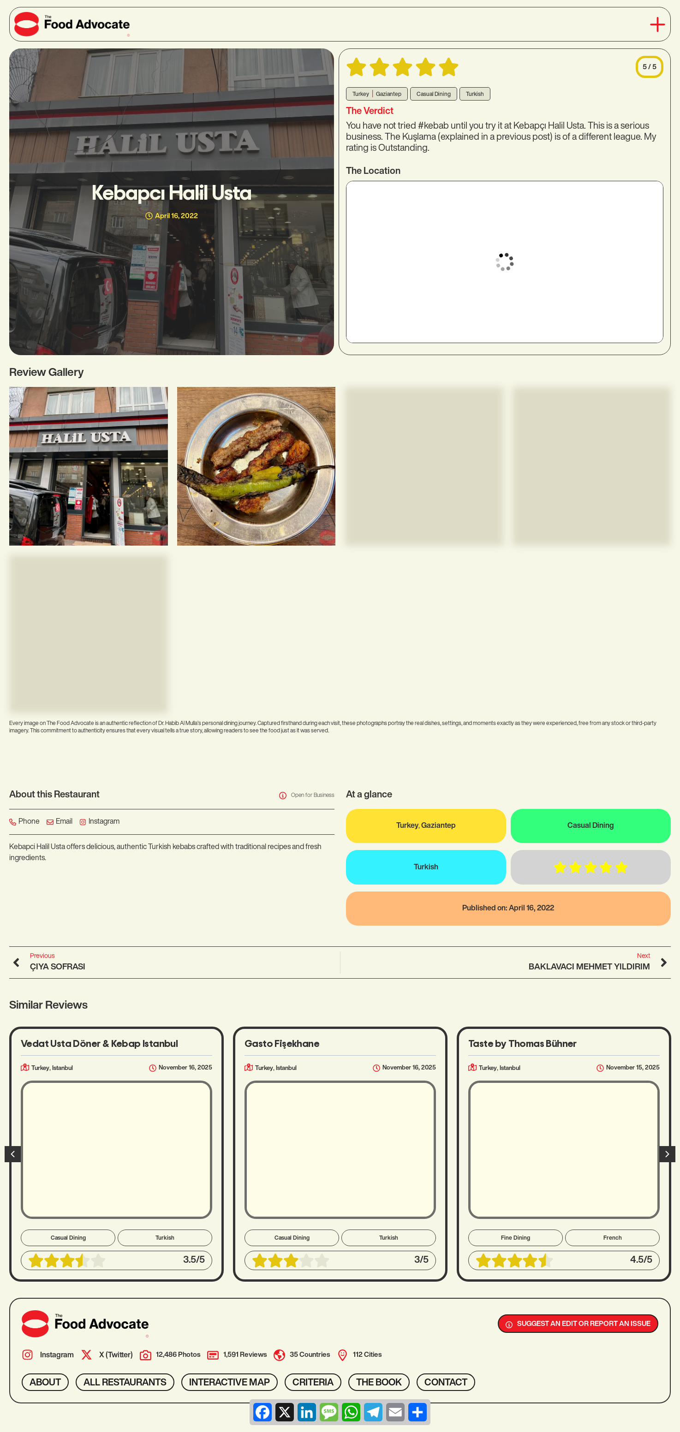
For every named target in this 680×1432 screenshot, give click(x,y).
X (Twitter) (116, 1355)
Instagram (57, 1355)
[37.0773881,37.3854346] (504, 262)
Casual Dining (434, 94)
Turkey (360, 94)
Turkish (475, 94)
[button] (658, 24)
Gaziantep (388, 94)
